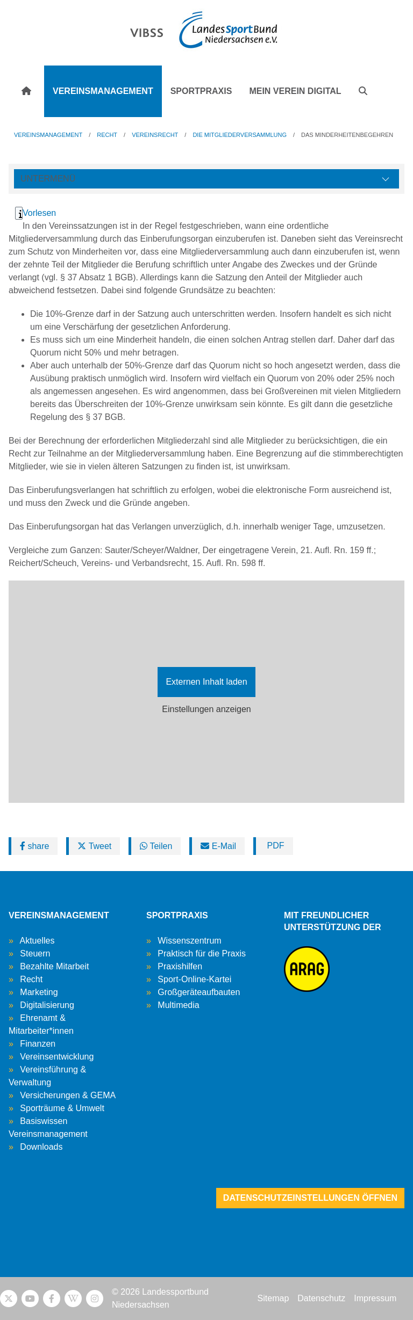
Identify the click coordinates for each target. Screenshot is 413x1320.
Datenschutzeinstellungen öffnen (310, 1197)
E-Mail (218, 846)
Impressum (375, 1298)
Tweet (94, 846)
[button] (363, 91)
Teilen (156, 846)
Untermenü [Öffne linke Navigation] (47, 178)
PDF (274, 845)
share (34, 846)
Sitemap (273, 1298)
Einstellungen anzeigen (206, 709)
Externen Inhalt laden (206, 681)
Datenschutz (321, 1298)
